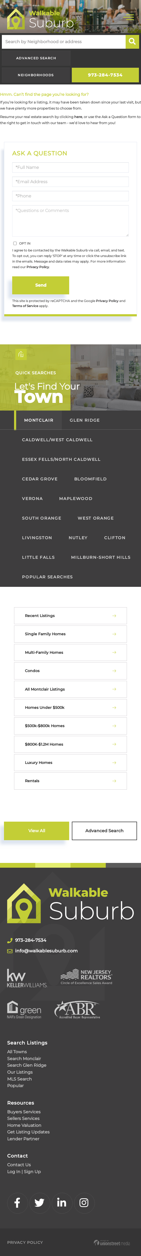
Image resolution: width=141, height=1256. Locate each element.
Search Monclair (24, 1058)
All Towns (17, 1051)
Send (40, 285)
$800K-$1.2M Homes (44, 744)
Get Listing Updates (28, 1131)
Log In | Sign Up (24, 1171)
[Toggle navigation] (128, 16)
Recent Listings (40, 615)
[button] (132, 42)
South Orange (41, 518)
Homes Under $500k (44, 707)
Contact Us (19, 1164)
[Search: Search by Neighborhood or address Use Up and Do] (64, 42)
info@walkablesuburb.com (55, 950)
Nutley (78, 537)
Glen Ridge (85, 420)
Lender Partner (23, 1138)
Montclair (38, 420)
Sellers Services (23, 1117)
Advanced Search (36, 58)
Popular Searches (47, 576)
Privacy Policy (38, 267)
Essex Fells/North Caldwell (61, 459)
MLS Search (19, 1078)
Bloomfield (90, 478)
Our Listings (20, 1071)
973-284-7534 (105, 75)
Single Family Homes (45, 634)
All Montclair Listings (45, 689)
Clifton (115, 537)
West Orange (96, 518)
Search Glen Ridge (26, 1065)
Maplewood (75, 498)
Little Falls (38, 557)
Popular (15, 1085)
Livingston (37, 537)
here (78, 117)
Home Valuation (24, 1124)
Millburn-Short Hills (100, 557)
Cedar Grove (40, 478)
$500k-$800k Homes (44, 725)
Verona (32, 498)
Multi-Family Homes (44, 652)
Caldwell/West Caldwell (57, 439)
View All (36, 830)
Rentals (32, 780)
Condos (32, 670)
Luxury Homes (38, 762)
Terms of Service (25, 306)
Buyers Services (24, 1111)
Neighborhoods (36, 75)
